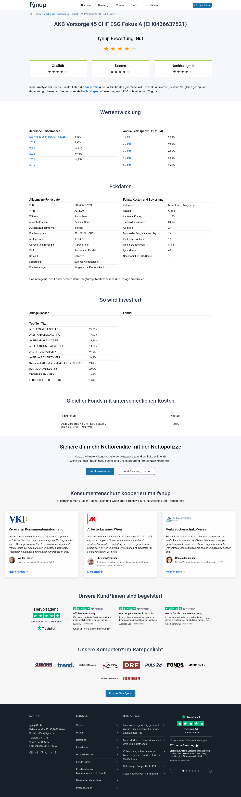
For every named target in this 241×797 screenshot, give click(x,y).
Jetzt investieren (100, 471)
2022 (32, 153)
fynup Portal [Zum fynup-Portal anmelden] (202, 5)
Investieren (151, 5)
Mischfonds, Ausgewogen (56, 14)
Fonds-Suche (83, 762)
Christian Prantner (107, 558)
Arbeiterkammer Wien (104, 529)
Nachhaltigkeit (90, 91)
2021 (32, 159)
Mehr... (33, 165)
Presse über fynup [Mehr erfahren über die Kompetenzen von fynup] (120, 693)
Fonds (38, 14)
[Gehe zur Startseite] (37, 5)
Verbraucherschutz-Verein (186, 529)
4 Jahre (127, 157)
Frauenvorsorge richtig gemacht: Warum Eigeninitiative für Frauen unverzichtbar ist (141, 729)
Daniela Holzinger (185, 558)
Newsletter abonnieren (89, 780)
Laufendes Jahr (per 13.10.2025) (47, 136)
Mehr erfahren (17, 571)
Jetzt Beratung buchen (137, 471)
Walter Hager (25, 558)
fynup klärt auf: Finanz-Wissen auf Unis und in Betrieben (142, 742)
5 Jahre (127, 164)
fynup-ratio (91, 87)
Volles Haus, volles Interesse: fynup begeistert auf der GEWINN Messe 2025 (141, 755)
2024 (32, 142)
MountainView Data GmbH (91, 773)
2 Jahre (127, 143)
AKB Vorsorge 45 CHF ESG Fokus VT (84, 423)
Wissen (120, 5)
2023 (32, 148)
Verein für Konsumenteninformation (37, 529)
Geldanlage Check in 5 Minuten (140, 773)
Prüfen (134, 5)
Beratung (103, 5)
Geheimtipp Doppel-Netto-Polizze (141, 766)
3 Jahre (127, 150)
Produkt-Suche (84, 754)
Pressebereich (84, 787)
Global (75, 14)
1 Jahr (126, 136)
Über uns (86, 5)
